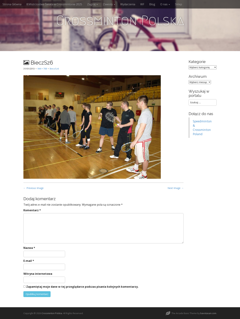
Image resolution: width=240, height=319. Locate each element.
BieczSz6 (54, 68)
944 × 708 (42, 68)
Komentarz (32, 210)
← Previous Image (33, 188)
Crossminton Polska (120, 20)
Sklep (178, 4)
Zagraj (92, 4)
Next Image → (176, 188)
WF (142, 4)
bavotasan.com (208, 313)
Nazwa (29, 248)
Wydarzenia (127, 4)
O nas (165, 4)
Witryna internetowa (37, 274)
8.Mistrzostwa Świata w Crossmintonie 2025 (54, 4)
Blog (152, 4)
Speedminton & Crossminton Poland (202, 127)
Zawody (109, 4)
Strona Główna (12, 4)
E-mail (28, 261)
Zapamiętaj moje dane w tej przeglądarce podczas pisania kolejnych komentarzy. (82, 287)
